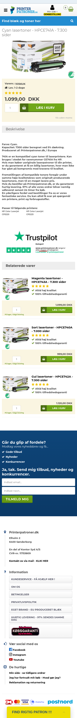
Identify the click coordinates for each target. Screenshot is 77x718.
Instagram (17, 654)
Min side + (52, 10)
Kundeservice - (33, 579)
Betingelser (20, 594)
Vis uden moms (63, 117)
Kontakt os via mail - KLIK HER (28, 560)
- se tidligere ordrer (27, 672)
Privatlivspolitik (24, 602)
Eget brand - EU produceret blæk (36, 609)
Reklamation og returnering (27, 682)
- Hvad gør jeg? (35, 677)
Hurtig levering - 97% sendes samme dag (37, 618)
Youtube (16, 659)
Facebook (17, 649)
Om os (15, 586)
